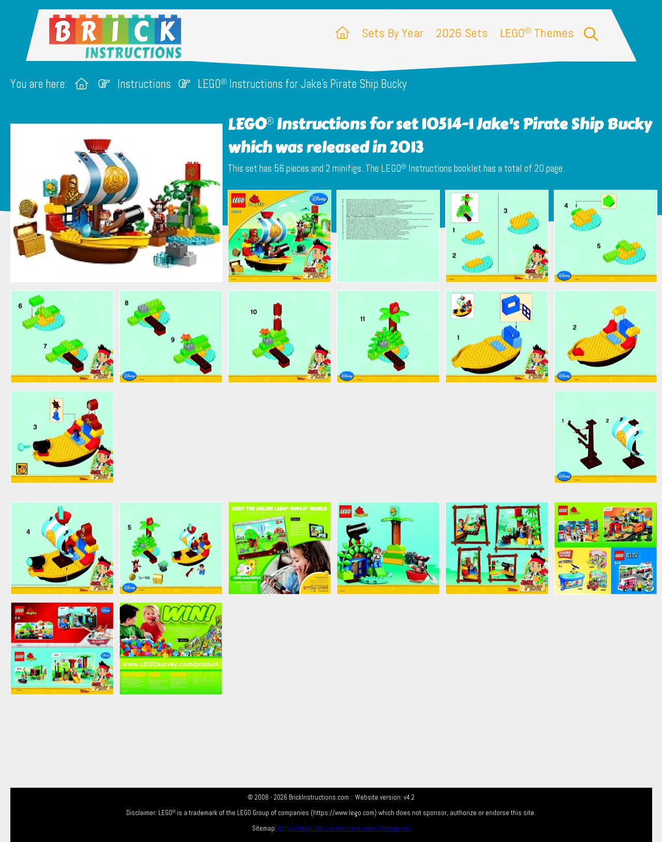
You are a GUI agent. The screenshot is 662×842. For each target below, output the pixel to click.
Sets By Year (392, 33)
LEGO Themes (536, 33)
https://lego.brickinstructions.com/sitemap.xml (344, 828)
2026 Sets (462, 33)
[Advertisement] (336, 442)
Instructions (144, 84)
